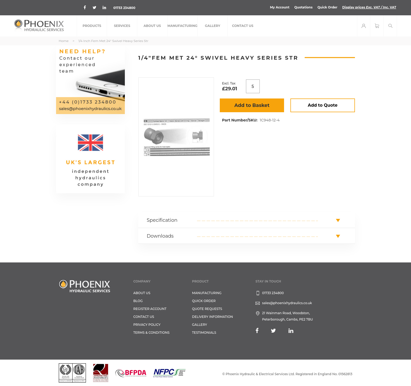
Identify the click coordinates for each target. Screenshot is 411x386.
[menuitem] (92, 25)
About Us (141, 293)
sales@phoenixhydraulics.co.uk (287, 303)
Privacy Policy (147, 325)
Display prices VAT (368, 7)
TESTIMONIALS (204, 333)
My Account (278, 7)
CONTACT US (143, 317)
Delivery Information (212, 317)
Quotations (302, 7)
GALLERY (199, 325)
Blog (138, 301)
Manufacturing (207, 293)
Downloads (160, 236)
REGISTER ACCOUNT (149, 309)
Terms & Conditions (151, 333)
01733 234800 (125, 8)
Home (63, 41)
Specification (162, 220)
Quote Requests (207, 309)
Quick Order (326, 7)
